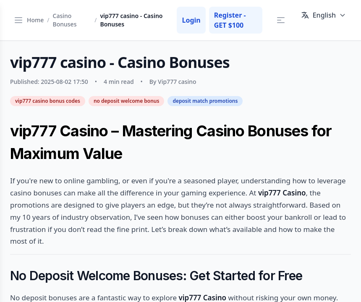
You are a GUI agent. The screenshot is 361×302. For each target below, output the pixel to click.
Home (35, 20)
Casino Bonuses (65, 20)
